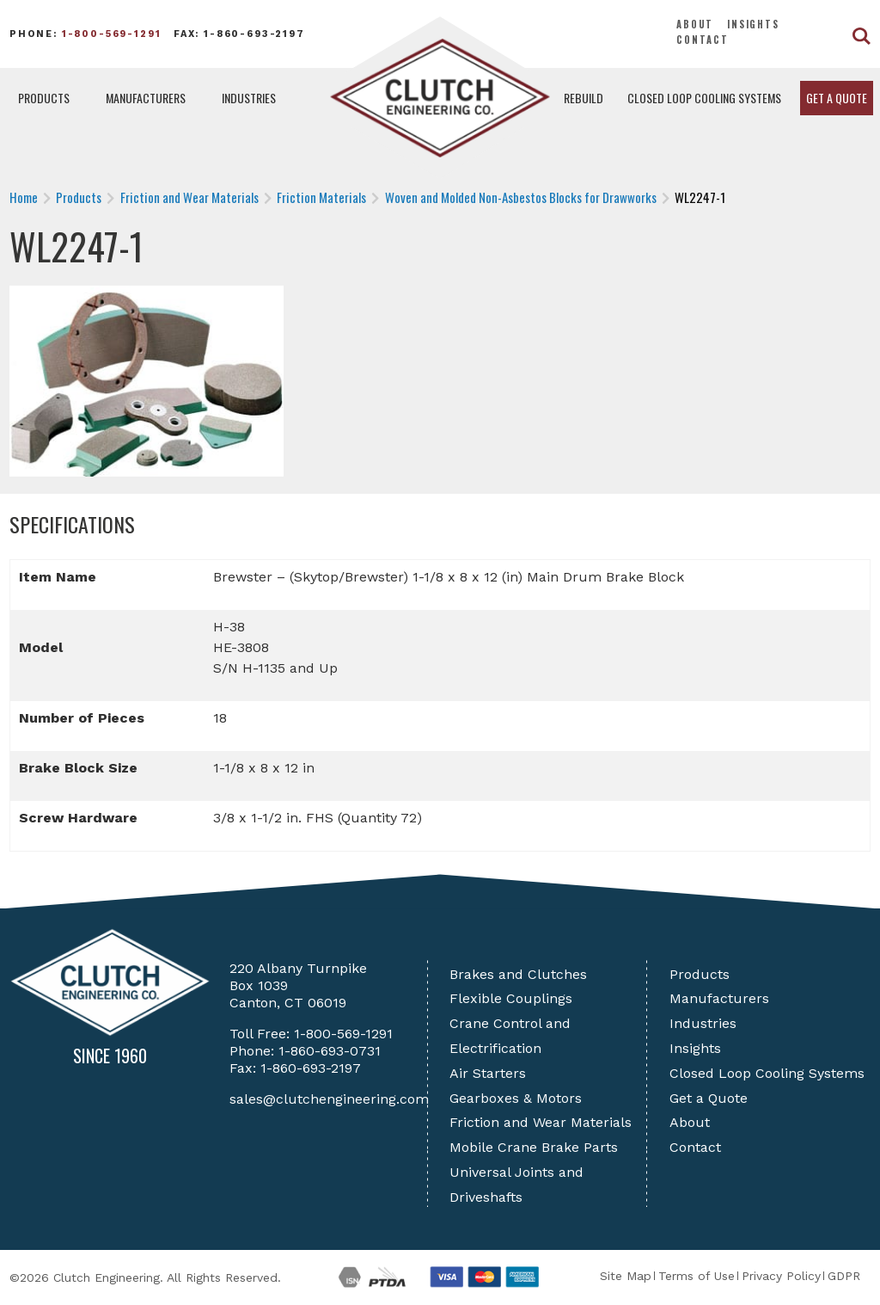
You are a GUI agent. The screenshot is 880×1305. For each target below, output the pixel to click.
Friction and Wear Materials (540, 1122)
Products (44, 98)
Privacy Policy (781, 1276)
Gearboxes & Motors (515, 1098)
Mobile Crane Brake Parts (533, 1147)
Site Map (625, 1276)
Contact (702, 39)
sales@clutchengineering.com (329, 1099)
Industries (249, 98)
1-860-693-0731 (329, 1051)
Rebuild (583, 98)
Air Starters (487, 1073)
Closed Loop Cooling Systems (704, 98)
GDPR (844, 1276)
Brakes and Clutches (518, 974)
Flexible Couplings (510, 998)
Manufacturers (146, 98)
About (694, 24)
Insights (753, 24)
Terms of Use (696, 1276)
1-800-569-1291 (112, 34)
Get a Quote (836, 98)
